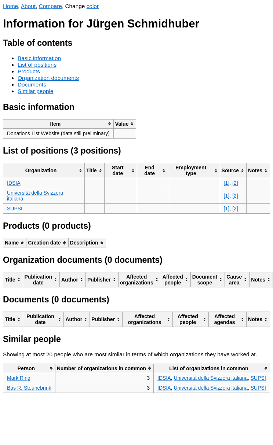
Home (10, 6)
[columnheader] (58, 123)
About (28, 6)
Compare (50, 6)
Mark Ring (18, 378)
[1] (227, 183)
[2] (235, 183)
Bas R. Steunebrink (29, 388)
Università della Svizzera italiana (211, 378)
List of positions (37, 65)
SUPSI (14, 209)
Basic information (39, 58)
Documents (32, 84)
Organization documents (48, 78)
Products (29, 71)
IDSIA (14, 183)
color (93, 6)
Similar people (36, 91)
